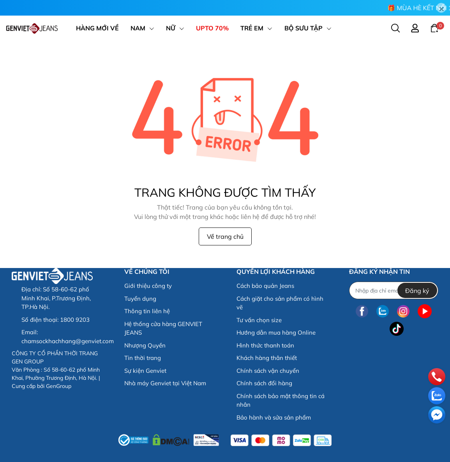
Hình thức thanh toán (265, 345)
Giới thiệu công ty (148, 285)
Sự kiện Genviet (145, 370)
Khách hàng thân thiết (266, 357)
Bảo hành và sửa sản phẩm (273, 417)
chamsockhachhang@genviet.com (67, 341)
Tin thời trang (142, 357)
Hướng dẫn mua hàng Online (276, 332)
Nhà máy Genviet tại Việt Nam (165, 383)
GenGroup (58, 386)
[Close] (441, 8)
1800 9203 (75, 319)
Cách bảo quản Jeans (265, 285)
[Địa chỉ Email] (393, 290)
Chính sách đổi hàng (264, 383)
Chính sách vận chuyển (267, 370)
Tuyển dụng (140, 298)
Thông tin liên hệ (147, 311)
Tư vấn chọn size (259, 320)
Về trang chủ (225, 236)
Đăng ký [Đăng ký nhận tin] (417, 290)
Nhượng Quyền (145, 345)
